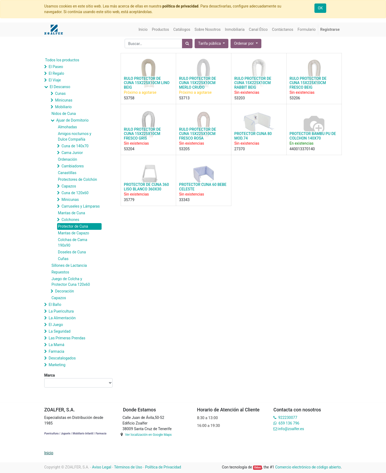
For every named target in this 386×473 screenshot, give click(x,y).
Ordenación (67, 159)
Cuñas (63, 259)
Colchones (70, 219)
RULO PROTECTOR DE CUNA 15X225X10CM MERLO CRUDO (197, 83)
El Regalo (56, 73)
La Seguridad (59, 331)
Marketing (57, 365)
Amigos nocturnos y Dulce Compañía (74, 136)
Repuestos (60, 272)
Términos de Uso (128, 467)
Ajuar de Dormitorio (72, 120)
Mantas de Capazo (73, 233)
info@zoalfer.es (291, 429)
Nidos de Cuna (63, 113)
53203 (239, 98)
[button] (246, 43)
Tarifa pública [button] (210, 43)
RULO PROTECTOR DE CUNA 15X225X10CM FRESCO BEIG (308, 83)
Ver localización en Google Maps (148, 435)
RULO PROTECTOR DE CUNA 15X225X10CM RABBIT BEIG (252, 83)
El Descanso (60, 87)
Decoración (64, 291)
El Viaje (55, 80)
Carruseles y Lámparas (80, 206)
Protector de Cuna (73, 226)
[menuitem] (143, 30)
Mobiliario (63, 107)
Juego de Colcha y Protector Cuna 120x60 (70, 282)
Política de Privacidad (163, 467)
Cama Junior (72, 153)
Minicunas (63, 100)
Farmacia (56, 351)
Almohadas (67, 127)
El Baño (55, 304)
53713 (184, 98)
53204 (129, 149)
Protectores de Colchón (77, 179)
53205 (184, 149)
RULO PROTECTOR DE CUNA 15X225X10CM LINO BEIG (146, 83)
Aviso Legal (101, 467)
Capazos (68, 186)
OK (320, 8)
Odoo (257, 467)
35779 (129, 200)
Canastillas (67, 173)
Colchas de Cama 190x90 (72, 242)
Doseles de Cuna (72, 252)
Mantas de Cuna (71, 213)
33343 (184, 200)
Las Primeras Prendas (67, 338)
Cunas (60, 93)
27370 (239, 149)
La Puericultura (61, 311)
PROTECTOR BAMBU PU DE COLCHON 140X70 (313, 136)
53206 (295, 98)
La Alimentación (62, 318)
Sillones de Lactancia (69, 265)
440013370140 (302, 149)
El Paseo (56, 67)
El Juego (56, 324)
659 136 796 (288, 423)
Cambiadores (72, 166)
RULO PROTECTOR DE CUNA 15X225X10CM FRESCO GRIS (142, 134)
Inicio (48, 453)
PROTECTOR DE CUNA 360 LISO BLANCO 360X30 (146, 186)
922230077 (287, 417)
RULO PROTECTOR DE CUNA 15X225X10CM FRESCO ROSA (197, 134)
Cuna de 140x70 (74, 146)
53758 (129, 98)
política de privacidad (180, 6)
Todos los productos (62, 60)
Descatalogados (62, 358)
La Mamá (56, 345)
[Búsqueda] (187, 43)
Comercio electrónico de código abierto (308, 467)
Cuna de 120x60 (74, 193)
